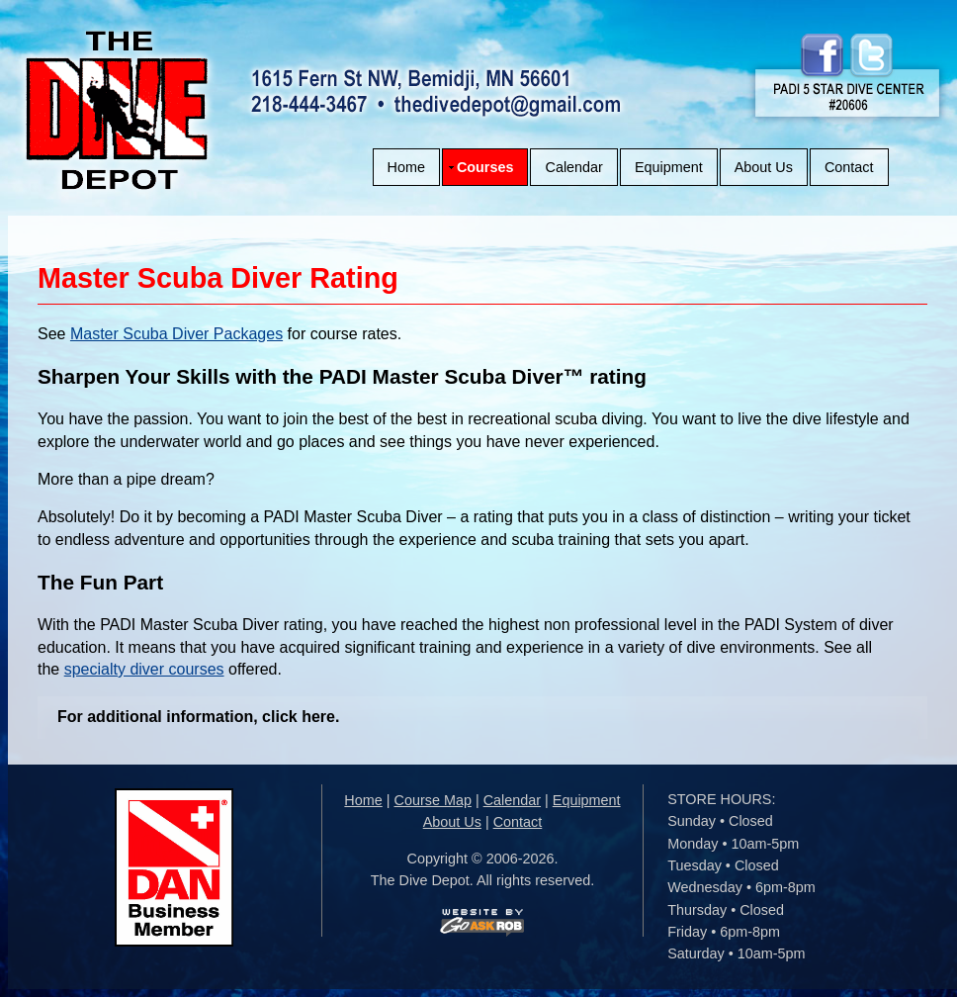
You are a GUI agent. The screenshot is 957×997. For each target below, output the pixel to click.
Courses (485, 167)
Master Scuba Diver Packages (176, 333)
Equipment (669, 167)
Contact (849, 167)
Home (406, 167)
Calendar (573, 167)
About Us (764, 167)
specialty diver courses (144, 669)
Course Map (433, 800)
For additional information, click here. (198, 716)
